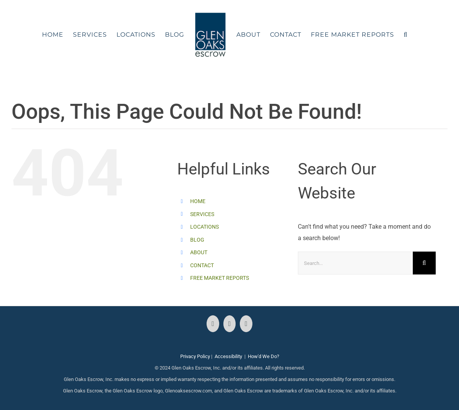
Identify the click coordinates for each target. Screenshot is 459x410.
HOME (197, 201)
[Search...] (355, 263)
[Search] (424, 263)
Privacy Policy (195, 356)
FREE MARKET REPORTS (219, 278)
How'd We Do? (263, 356)
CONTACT (202, 265)
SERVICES (202, 214)
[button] (405, 35)
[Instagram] (229, 323)
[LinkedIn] (246, 323)
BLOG (197, 240)
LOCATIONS (204, 227)
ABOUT (198, 252)
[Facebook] (213, 323)
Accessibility (228, 356)
